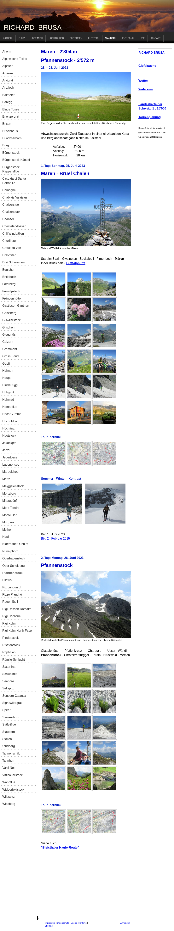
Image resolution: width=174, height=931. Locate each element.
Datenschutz (63, 923)
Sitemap (49, 926)
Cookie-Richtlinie (79, 923)
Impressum (50, 923)
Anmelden (125, 923)
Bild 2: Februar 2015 (55, 538)
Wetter (143, 80)
